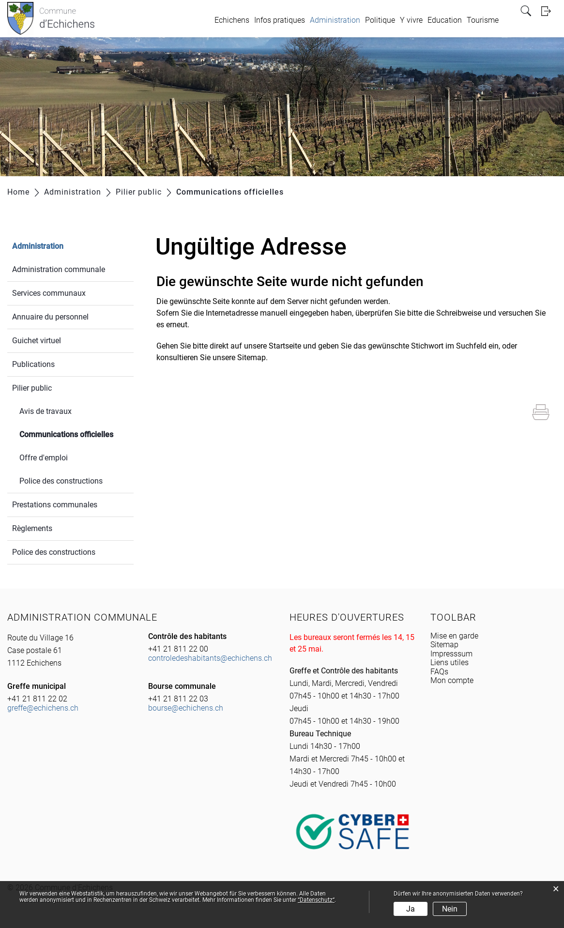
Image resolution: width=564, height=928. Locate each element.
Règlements (32, 528)
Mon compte (451, 680)
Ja (410, 908)
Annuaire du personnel (50, 316)
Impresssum (451, 653)
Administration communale (58, 269)
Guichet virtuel (36, 340)
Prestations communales (54, 504)
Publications (33, 364)
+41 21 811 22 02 (37, 698)
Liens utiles (449, 662)
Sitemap (444, 644)
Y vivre (411, 20)
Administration (335, 20)
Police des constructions (61, 481)
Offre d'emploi (43, 457)
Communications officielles (76, 433)
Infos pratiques (279, 20)
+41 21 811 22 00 (178, 649)
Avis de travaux (45, 411)
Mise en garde (454, 635)
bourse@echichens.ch (185, 708)
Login (549, 11)
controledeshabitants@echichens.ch (210, 658)
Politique (380, 20)
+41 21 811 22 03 (178, 698)
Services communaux (49, 293)
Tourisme (483, 20)
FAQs (439, 671)
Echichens (231, 20)
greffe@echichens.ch (42, 708)
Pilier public (32, 388)
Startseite (285, 345)
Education (444, 20)
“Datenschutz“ (316, 900)
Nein (449, 908)
